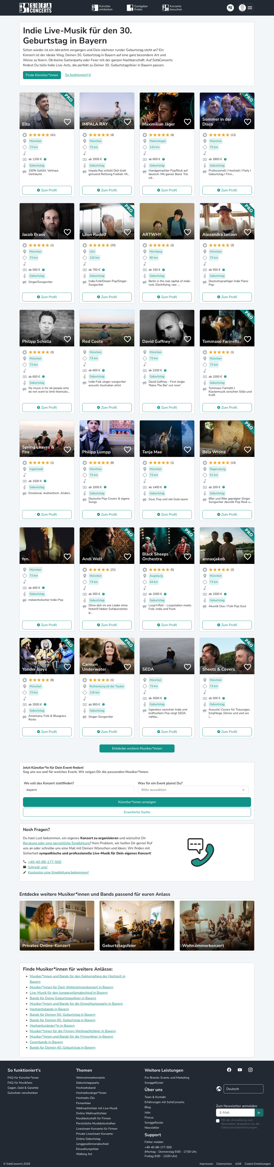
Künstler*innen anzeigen (137, 802)
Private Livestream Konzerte (94, 1134)
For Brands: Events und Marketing (167, 1078)
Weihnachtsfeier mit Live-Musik (96, 1108)
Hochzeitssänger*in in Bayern (52, 1025)
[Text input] (235, 1113)
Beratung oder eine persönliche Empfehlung (56, 843)
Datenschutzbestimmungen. (239, 1127)
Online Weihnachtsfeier (91, 1113)
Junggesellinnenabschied (92, 1144)
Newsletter (152, 1128)
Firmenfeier (83, 1103)
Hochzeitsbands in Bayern (49, 1009)
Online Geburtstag (88, 1139)
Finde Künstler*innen (42, 75)
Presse (149, 1118)
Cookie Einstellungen (258, 1164)
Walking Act (84, 1154)
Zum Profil (49, 190)
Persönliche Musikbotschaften (96, 1123)
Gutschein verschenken (23, 1093)
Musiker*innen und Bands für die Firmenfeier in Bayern (71, 1036)
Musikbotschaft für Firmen (93, 1118)
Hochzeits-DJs (85, 1098)
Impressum (206, 1164)
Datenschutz (224, 1164)
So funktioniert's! (78, 75)
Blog (148, 1107)
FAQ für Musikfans (20, 1083)
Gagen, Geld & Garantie (23, 1088)
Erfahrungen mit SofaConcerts (164, 1102)
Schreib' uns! (37, 867)
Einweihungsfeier (87, 1149)
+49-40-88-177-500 (44, 862)
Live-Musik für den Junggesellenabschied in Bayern (68, 992)
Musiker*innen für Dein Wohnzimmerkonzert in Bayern (71, 987)
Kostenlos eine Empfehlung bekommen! (58, 872)
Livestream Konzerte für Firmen (96, 1129)
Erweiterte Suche (137, 812)
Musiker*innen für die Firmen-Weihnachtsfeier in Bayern (73, 1031)
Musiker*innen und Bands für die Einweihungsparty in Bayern (76, 1003)
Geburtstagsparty (87, 1083)
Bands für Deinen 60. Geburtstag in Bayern (62, 1020)
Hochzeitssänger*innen (91, 1093)
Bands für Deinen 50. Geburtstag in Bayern (62, 1014)
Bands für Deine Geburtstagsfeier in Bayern (63, 998)
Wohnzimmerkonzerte (90, 1078)
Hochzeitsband (85, 1088)
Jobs (147, 1112)
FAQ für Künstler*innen (23, 1078)
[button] (245, 7)
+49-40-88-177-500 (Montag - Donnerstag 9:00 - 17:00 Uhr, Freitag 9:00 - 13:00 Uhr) (171, 1151)
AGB (238, 1164)
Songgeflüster (154, 1083)
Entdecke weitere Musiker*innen (137, 748)
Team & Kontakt (155, 1097)
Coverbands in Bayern (46, 1042)
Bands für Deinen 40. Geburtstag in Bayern (62, 1047)
